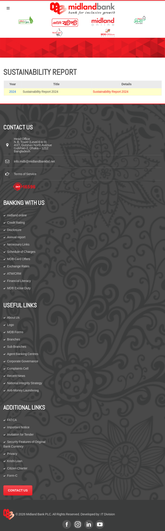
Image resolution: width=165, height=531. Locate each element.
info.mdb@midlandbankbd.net (34, 161)
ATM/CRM (14, 273)
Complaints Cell (17, 368)
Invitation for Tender (20, 434)
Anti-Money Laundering (23, 390)
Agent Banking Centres (22, 354)
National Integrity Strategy (24, 383)
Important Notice (18, 427)
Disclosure (14, 230)
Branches (13, 339)
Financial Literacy (19, 281)
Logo (10, 325)
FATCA (12, 420)
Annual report (16, 237)
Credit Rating (16, 222)
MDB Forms (15, 332)
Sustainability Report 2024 (110, 91)
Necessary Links (18, 244)
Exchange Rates (18, 266)
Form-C (12, 475)
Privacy (12, 453)
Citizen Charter (17, 468)
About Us (13, 317)
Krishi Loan (14, 461)
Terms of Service (25, 174)
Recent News (16, 376)
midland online (17, 215)
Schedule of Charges (21, 251)
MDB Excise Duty (19, 288)
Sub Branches (16, 346)
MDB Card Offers (18, 259)
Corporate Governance (22, 361)
